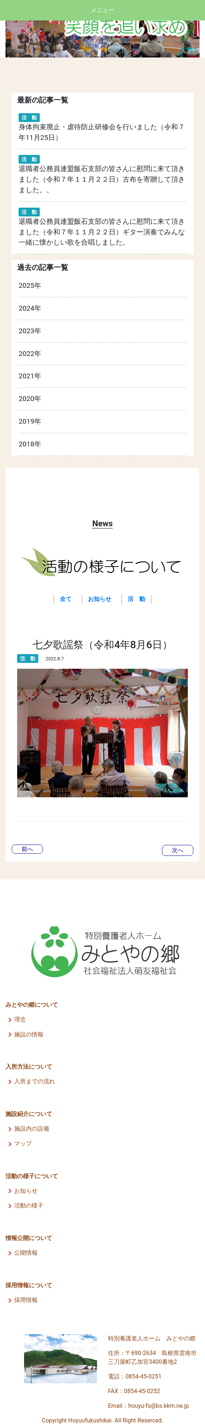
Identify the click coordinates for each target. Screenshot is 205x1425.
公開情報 (21, 1252)
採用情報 (21, 1299)
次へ (177, 850)
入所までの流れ (30, 1081)
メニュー (102, 10)
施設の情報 (24, 1034)
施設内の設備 (27, 1128)
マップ (18, 1143)
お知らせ (21, 1190)
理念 (15, 1019)
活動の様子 (24, 1205)
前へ (27, 849)
